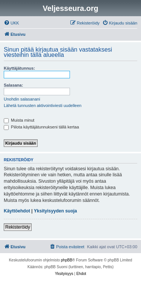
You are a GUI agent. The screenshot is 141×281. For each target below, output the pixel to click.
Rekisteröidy (17, 227)
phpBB (66, 260)
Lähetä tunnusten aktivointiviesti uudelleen (43, 105)
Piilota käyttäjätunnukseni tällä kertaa (41, 127)
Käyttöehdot (17, 211)
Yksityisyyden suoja (55, 211)
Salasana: (13, 85)
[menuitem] (11, 22)
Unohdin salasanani (22, 99)
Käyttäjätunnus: (19, 68)
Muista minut (19, 120)
